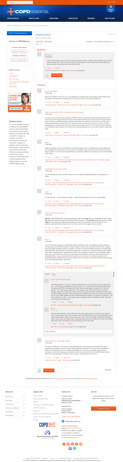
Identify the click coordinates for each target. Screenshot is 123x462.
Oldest (54, 274)
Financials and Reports (12, 408)
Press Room (8, 400)
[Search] (20, 2)
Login (113, 2)
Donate (111, 9)
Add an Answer (56, 75)
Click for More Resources (18, 33)
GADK (55, 70)
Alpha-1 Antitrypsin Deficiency (42, 417)
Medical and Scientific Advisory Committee (46, 414)
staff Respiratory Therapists (89, 378)
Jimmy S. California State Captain (55, 266)
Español (36, 420)
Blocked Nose (13, 76)
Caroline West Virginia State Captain (65, 135)
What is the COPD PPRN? (41, 399)
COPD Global (9, 404)
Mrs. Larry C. (48, 55)
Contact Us (37, 411)
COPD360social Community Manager (63, 378)
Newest (47, 274)
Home (9, 26)
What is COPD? (38, 396)
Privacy (52, 458)
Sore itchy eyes (14, 79)
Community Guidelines (64, 458)
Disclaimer (45, 458)
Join (109, 2)
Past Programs (9, 415)
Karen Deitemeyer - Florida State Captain (57, 105)
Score (11, 73)
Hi (40, 44)
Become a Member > (19, 51)
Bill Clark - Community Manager (54, 183)
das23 (51, 360)
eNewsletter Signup (103, 408)
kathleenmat (49, 70)
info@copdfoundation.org (71, 437)
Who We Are (9, 397)
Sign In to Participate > (19, 60)
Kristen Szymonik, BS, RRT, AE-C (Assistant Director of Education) (64, 160)
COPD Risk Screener (39, 408)
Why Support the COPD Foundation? (44, 405)
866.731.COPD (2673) (73, 428)
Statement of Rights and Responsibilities (85, 458)
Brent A (112, 41)
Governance (9, 412)
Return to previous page (43, 38)
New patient (13, 86)
